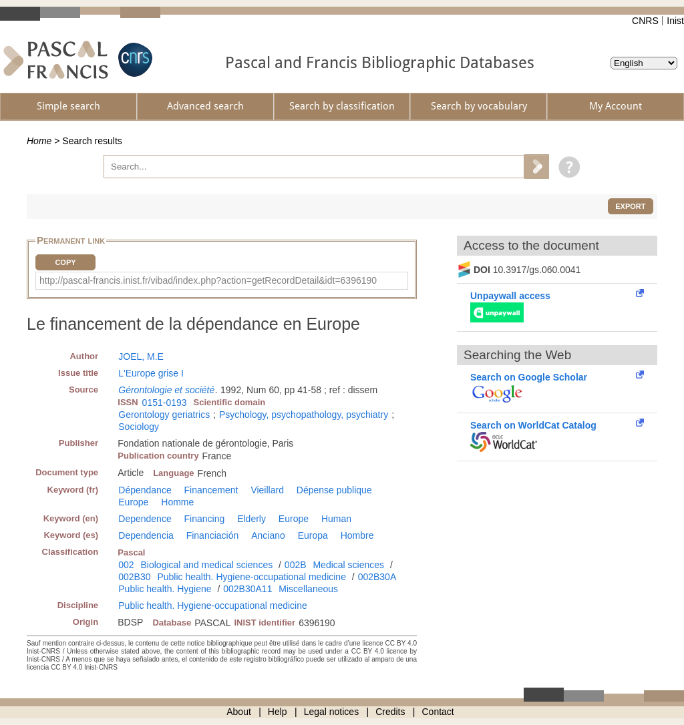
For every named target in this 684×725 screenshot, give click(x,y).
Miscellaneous (308, 588)
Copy (65, 262)
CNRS (645, 20)
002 (126, 564)
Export (630, 206)
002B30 (134, 576)
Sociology (138, 426)
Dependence (144, 518)
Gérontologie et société (166, 390)
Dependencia (146, 535)
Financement (211, 490)
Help (277, 711)
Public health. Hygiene (164, 588)
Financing (204, 518)
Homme (177, 502)
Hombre (357, 535)
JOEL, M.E (141, 356)
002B (296, 564)
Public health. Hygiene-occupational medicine (251, 576)
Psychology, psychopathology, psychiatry (303, 414)
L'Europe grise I (151, 373)
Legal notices (331, 711)
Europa (313, 535)
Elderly (251, 518)
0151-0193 (164, 402)
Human (336, 518)
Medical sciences (348, 564)
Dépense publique (334, 490)
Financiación (212, 535)
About (238, 711)
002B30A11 (247, 588)
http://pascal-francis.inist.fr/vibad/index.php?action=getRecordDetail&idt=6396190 (208, 280)
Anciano (268, 535)
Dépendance (144, 490)
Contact (438, 711)
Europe (133, 502)
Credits (390, 711)
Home (39, 141)
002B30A (377, 576)
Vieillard (267, 490)
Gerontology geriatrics (164, 414)
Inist (675, 20)
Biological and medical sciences (207, 564)
